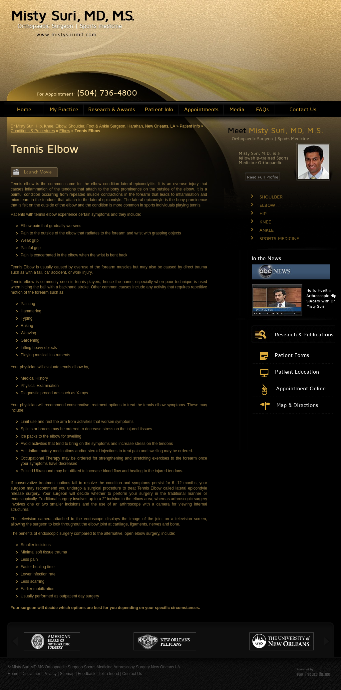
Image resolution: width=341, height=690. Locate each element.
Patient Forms (292, 355)
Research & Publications (304, 334)
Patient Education (297, 372)
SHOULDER (271, 196)
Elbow (64, 131)
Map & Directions (297, 405)
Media (236, 109)
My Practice (64, 109)
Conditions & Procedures (33, 131)
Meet (276, 130)
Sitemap (67, 673)
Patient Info (159, 109)
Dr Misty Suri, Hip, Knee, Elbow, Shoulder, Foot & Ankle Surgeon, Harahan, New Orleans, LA (93, 126)
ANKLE (266, 230)
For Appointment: (87, 94)
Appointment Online (301, 388)
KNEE (265, 221)
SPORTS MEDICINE (279, 238)
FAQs (262, 109)
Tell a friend (109, 673)
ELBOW (267, 205)
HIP (262, 213)
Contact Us (302, 109)
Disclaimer (31, 673)
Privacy (50, 673)
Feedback (87, 673)
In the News (266, 258)
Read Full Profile (262, 176)
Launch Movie (38, 172)
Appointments (201, 109)
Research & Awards (111, 109)
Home (24, 109)
